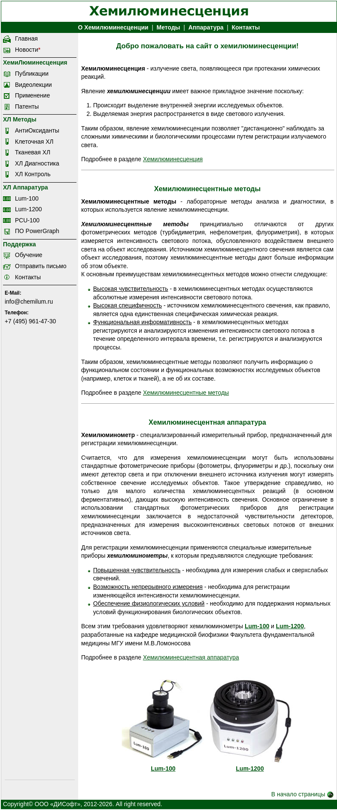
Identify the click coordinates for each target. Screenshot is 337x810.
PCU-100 (27, 220)
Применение (32, 95)
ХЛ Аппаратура (25, 187)
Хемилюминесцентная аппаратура (191, 657)
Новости (26, 49)
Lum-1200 (28, 209)
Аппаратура (206, 27)
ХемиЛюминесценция (35, 62)
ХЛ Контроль (32, 174)
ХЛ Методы (19, 119)
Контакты (246, 27)
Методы (168, 27)
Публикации (31, 73)
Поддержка (19, 244)
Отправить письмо (40, 266)
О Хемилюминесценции (113, 27)
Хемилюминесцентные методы (186, 392)
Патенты (27, 106)
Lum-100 (26, 198)
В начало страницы (302, 794)
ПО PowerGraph (37, 231)
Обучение (28, 254)
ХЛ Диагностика (37, 163)
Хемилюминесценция (173, 159)
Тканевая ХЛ (32, 152)
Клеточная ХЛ (34, 141)
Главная (26, 38)
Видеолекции (33, 84)
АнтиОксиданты (37, 130)
